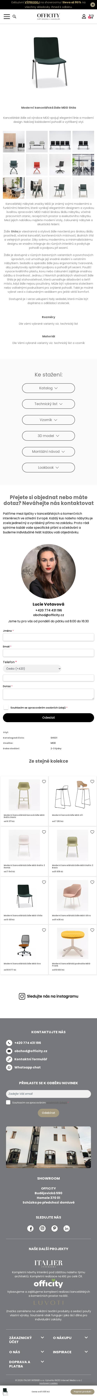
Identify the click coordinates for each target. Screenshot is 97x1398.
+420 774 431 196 (48, 610)
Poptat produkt (82, 1391)
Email (7, 646)
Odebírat (48, 1113)
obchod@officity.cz (48, 615)
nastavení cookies (48, 1383)
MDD (53, 743)
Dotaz (7, 686)
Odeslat (48, 717)
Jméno (8, 630)
